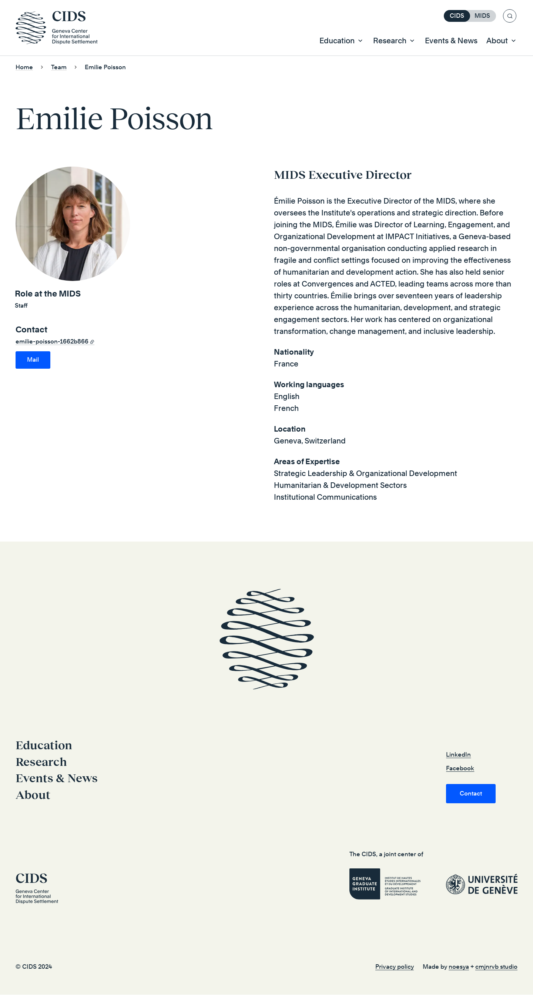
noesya (459, 967)
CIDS (457, 15)
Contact (471, 793)
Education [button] (337, 40)
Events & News (451, 40)
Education (44, 745)
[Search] (509, 16)
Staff (21, 305)
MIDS (482, 15)
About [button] (497, 40)
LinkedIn (458, 754)
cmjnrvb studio (496, 967)
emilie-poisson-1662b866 (52, 341)
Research (41, 762)
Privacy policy (394, 967)
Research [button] (389, 40)
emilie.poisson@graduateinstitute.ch (33, 360)
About (33, 795)
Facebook (460, 768)
